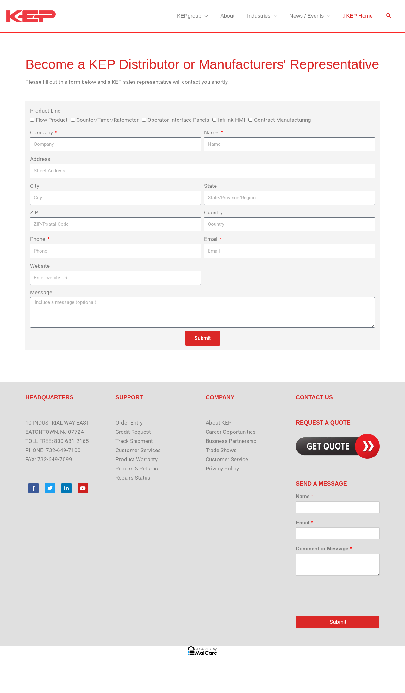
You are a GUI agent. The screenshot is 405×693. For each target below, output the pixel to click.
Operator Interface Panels (178, 120)
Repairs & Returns (136, 468)
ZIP (34, 212)
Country (213, 212)
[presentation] (344, 605)
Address (40, 159)
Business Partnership (231, 441)
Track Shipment (134, 441)
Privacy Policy (222, 468)
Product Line (45, 110)
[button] (388, 16)
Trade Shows (221, 450)
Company (42, 132)
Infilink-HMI (231, 120)
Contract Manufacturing (282, 120)
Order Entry (129, 423)
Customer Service (227, 459)
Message (41, 292)
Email (211, 239)
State (210, 186)
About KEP (219, 423)
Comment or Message (324, 548)
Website (40, 266)
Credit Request (133, 432)
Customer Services (138, 450)
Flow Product (52, 120)
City (34, 186)
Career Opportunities (231, 432)
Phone (38, 239)
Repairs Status (132, 478)
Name (212, 132)
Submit (337, 622)
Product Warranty (136, 459)
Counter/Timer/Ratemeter (107, 120)
